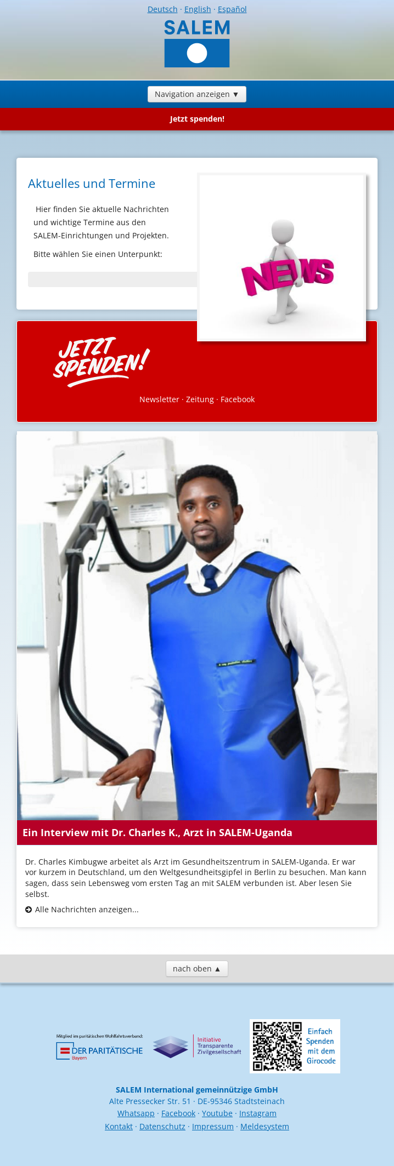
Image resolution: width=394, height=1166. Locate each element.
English (197, 9)
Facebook (238, 399)
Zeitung (200, 399)
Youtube (217, 1113)
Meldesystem (264, 1126)
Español (232, 9)
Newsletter (159, 399)
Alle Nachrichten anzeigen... (87, 909)
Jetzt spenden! (197, 118)
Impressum (213, 1126)
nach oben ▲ (197, 968)
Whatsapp (136, 1113)
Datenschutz (162, 1126)
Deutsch (163, 9)
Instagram (258, 1113)
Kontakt (119, 1126)
